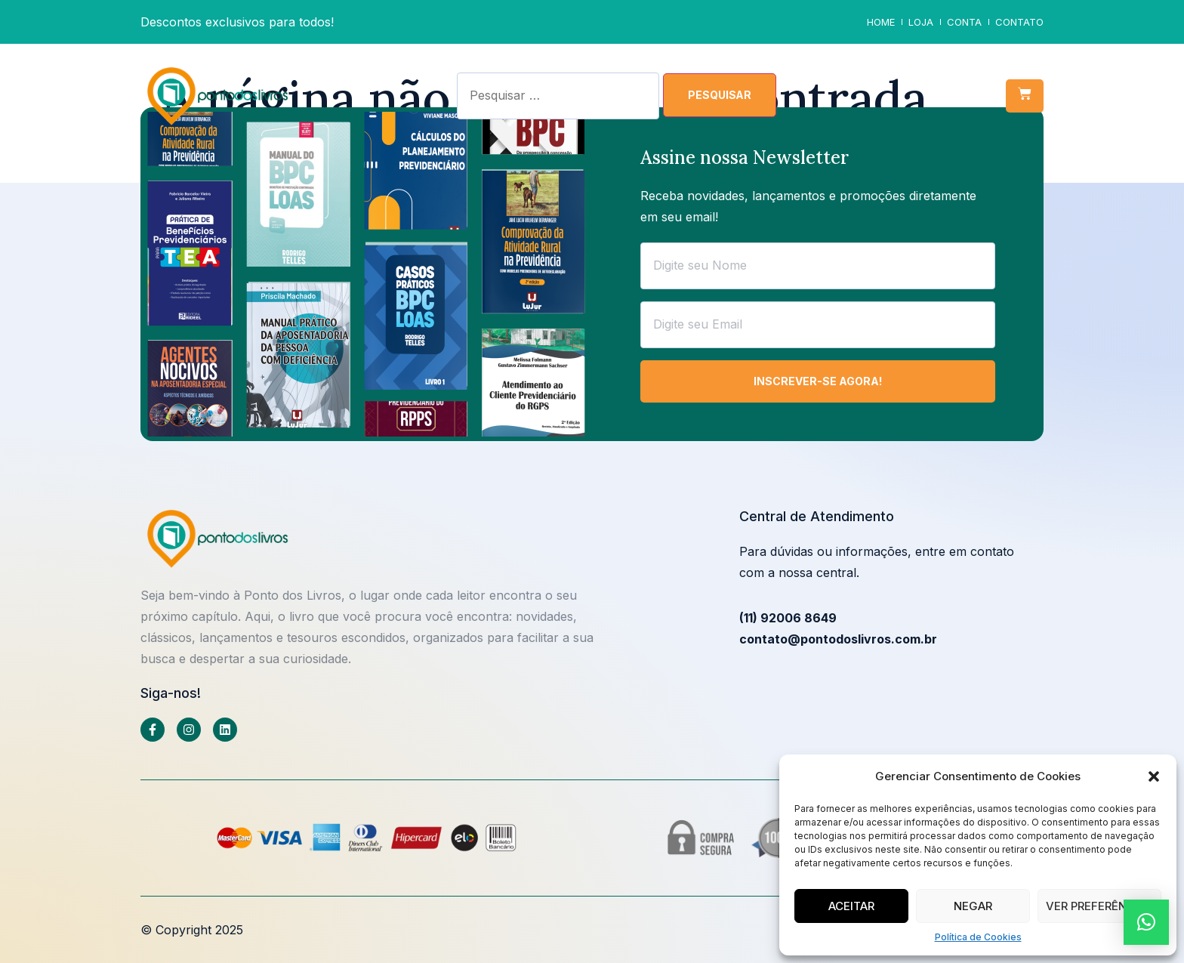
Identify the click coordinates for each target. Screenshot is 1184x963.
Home (881, 22)
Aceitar (851, 906)
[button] (1153, 776)
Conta (964, 22)
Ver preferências (1099, 906)
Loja (920, 22)
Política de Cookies (978, 937)
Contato (1019, 22)
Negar (973, 906)
